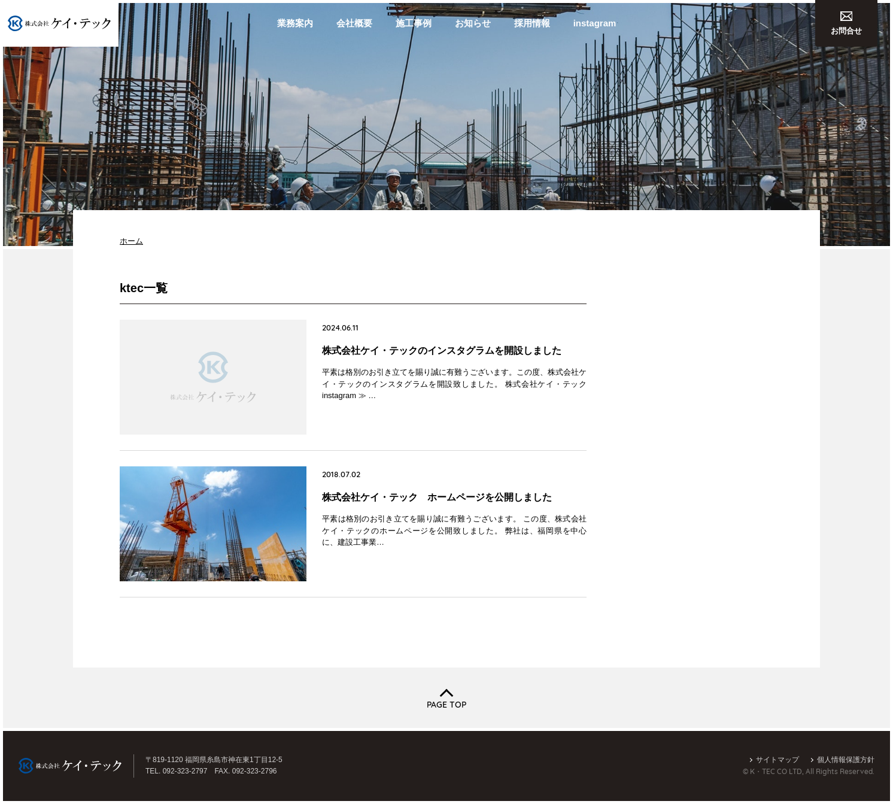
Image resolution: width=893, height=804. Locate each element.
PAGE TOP (446, 704)
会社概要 (354, 23)
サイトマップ (777, 760)
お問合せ (846, 23)
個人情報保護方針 (845, 760)
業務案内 (295, 23)
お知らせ (473, 23)
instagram (594, 23)
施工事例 (414, 23)
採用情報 (532, 23)
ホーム (131, 240)
